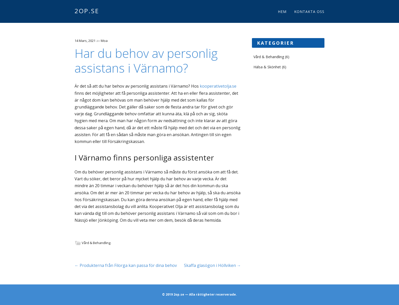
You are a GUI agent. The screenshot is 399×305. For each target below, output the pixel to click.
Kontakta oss (309, 11)
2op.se (87, 11)
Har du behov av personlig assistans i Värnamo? (146, 60)
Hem (282, 11)
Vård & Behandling (96, 242)
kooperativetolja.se (218, 86)
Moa (104, 40)
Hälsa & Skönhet (267, 67)
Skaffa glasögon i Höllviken (212, 265)
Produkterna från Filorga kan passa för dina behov (126, 265)
